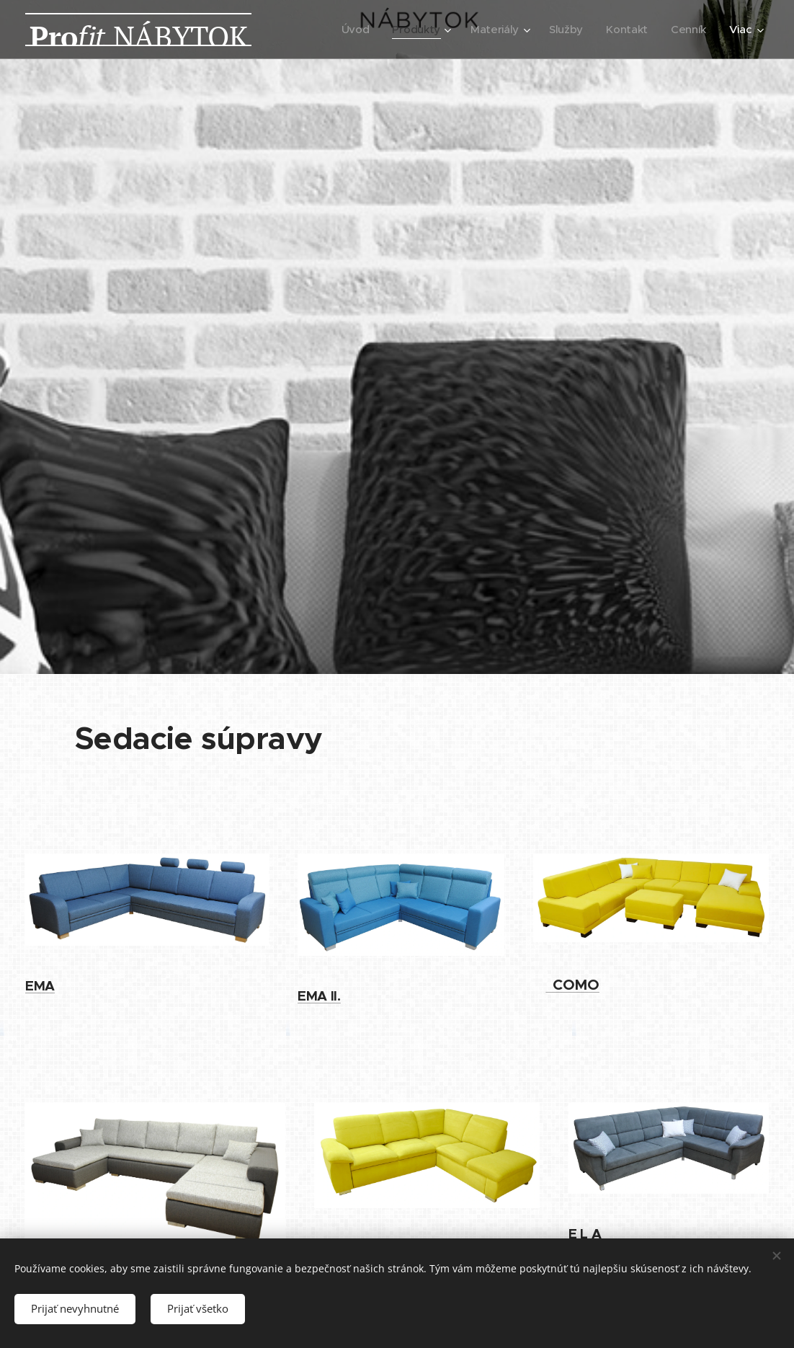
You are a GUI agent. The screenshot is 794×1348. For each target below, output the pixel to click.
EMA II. (319, 996)
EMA (40, 985)
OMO (576, 984)
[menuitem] (351, 30)
